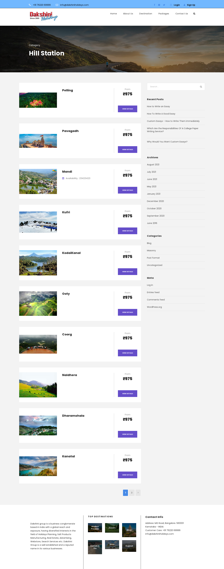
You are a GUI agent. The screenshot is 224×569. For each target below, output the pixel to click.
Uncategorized (154, 265)
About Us (128, 13)
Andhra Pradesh (95, 527)
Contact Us (181, 13)
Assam (112, 527)
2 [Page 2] (131, 492)
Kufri (66, 212)
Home (113, 13)
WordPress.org (154, 306)
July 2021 (151, 171)
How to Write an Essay (158, 106)
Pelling (67, 90)
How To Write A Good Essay (161, 113)
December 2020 (155, 201)
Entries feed (153, 292)
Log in (150, 285)
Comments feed (156, 299)
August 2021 (153, 164)
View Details (127, 109)
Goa (112, 544)
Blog (149, 243)
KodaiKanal (71, 253)
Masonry (151, 250)
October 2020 (154, 208)
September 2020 (156, 215)
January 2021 (153, 193)
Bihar (129, 530)
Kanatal (68, 456)
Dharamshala (73, 416)
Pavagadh (70, 131)
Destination (145, 13)
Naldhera (69, 375)
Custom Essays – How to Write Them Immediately (173, 121)
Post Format (153, 257)
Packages (164, 13)
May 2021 (151, 186)
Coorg (67, 334)
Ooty (66, 294)
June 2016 (152, 223)
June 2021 (152, 179)
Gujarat (129, 545)
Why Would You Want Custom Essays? (167, 141)
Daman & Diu (95, 547)
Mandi (67, 171)
